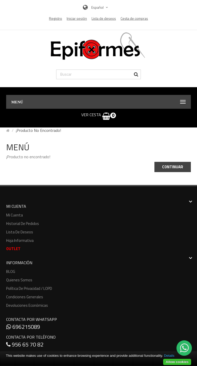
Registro (55, 18)
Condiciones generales (24, 297)
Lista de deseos (19, 232)
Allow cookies (177, 362)
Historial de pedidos (22, 223)
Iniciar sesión (77, 18)
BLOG (10, 271)
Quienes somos (19, 280)
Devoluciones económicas (27, 305)
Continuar (172, 167)
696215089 (23, 326)
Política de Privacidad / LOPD (29, 288)
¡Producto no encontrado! (38, 130)
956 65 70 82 (24, 344)
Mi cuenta (14, 215)
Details (169, 356)
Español (100, 7)
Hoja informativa (20, 240)
